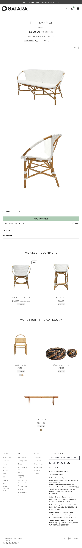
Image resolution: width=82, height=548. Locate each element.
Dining (5, 464)
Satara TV (37, 470)
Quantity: (6, 212)
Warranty (21, 489)
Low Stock (29, 41)
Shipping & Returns (21, 476)
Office (4, 483)
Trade (20, 464)
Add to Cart (41, 219)
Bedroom (6, 461)
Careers (36, 474)
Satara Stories (38, 467)
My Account (22, 457)
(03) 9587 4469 (57, 475)
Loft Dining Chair (21, 365)
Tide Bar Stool (61, 298)
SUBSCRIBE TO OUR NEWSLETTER (64, 458)
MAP (77, 487)
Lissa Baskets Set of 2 (61, 365)
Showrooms (22, 496)
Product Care (22, 486)
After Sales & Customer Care (23, 482)
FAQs (20, 472)
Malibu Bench (41, 420)
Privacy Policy (22, 492)
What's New (7, 457)
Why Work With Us (23, 468)
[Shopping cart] (72, 9)
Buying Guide (22, 461)
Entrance (5, 470)
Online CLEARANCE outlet (7, 488)
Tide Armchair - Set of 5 (21, 298)
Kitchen (5, 474)
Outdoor (5, 480)
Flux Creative (13, 542)
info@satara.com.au (61, 471)
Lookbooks (37, 461)
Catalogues (37, 457)
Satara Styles (38, 464)
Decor (5, 467)
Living (4, 477)
